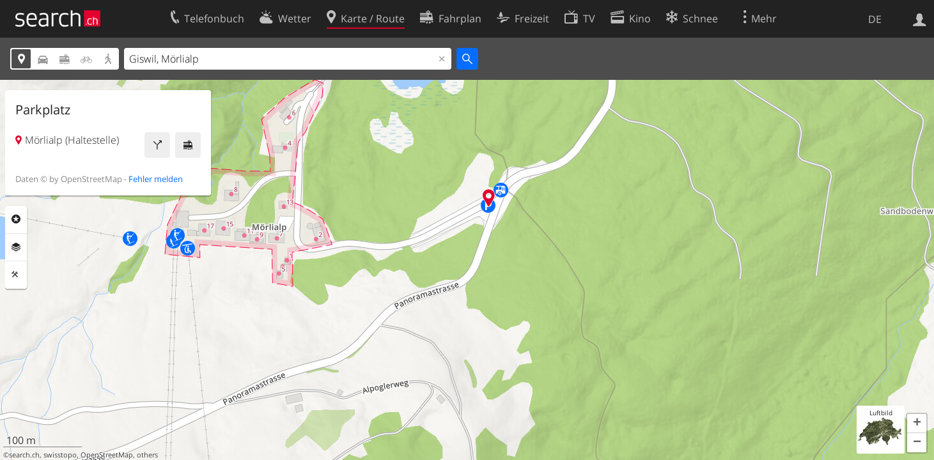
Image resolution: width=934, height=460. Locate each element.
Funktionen (16, 274)
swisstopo (60, 454)
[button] (916, 423)
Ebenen (16, 247)
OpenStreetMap (107, 454)
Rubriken (16, 219)
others (147, 454)
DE (875, 19)
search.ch (24, 454)
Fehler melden (155, 179)
